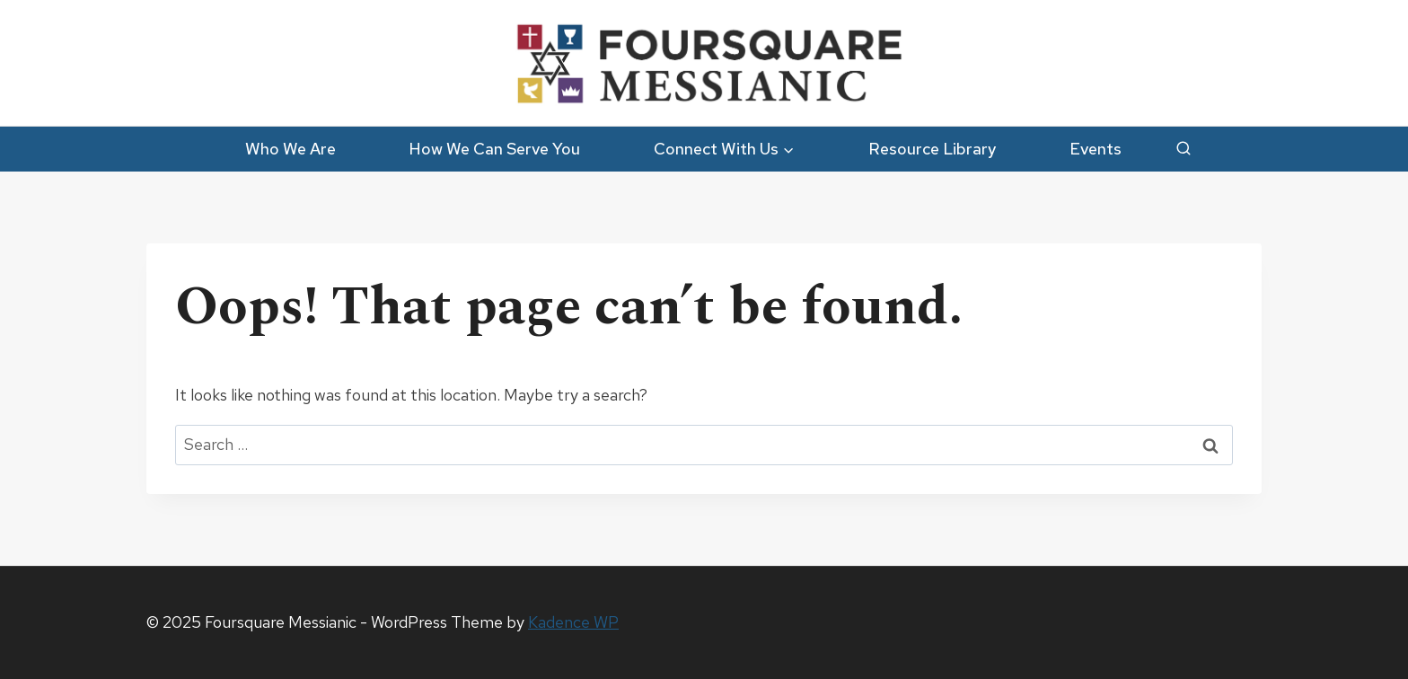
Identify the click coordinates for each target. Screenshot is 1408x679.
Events (1095, 148)
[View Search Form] (1183, 149)
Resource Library (932, 148)
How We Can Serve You (494, 148)
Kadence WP (573, 622)
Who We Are (290, 148)
